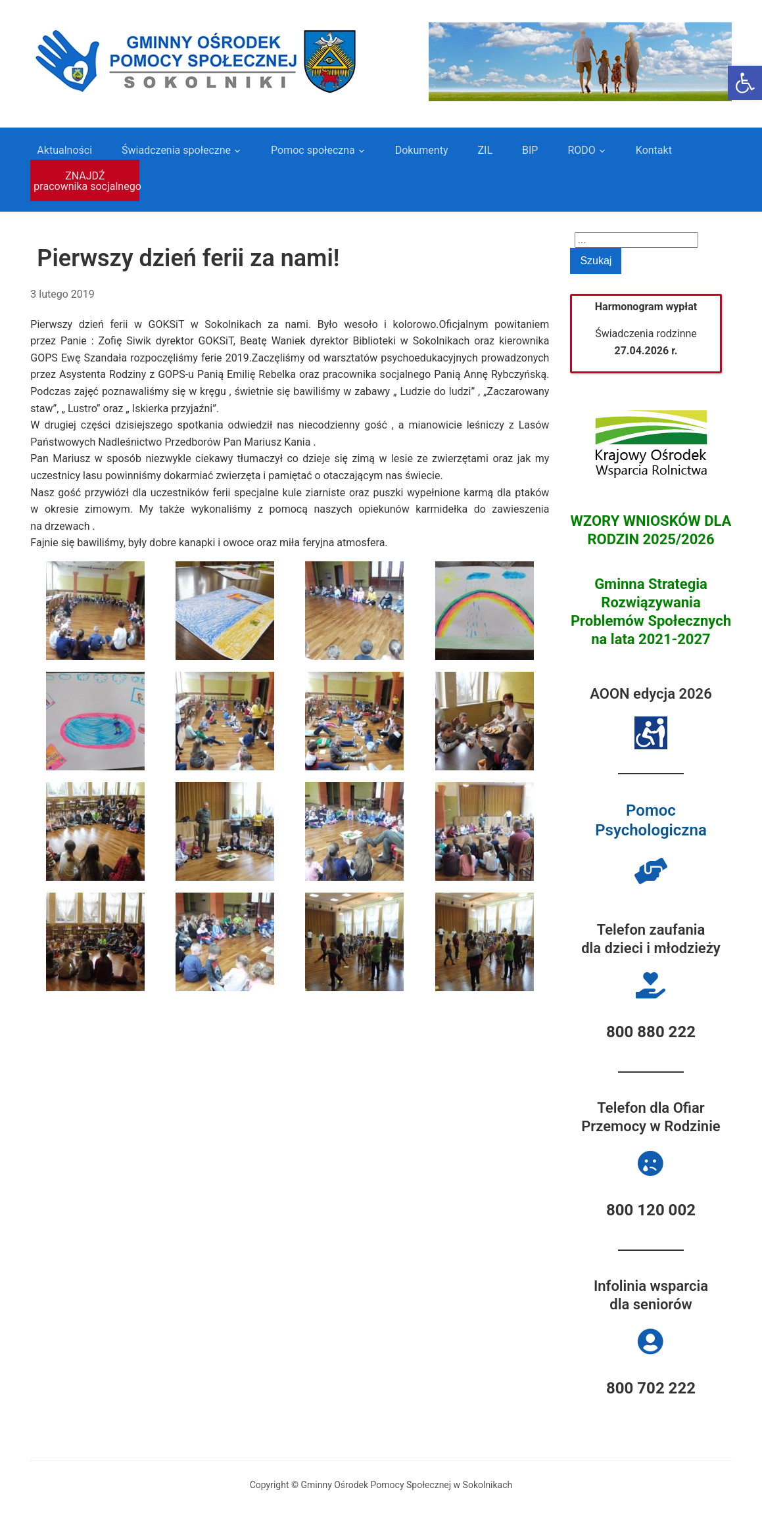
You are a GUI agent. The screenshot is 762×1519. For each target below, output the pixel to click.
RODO (581, 150)
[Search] (636, 240)
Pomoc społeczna (313, 150)
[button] (745, 83)
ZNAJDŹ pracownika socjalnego (86, 181)
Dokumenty (421, 150)
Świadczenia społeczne (176, 150)
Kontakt (654, 150)
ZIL (484, 150)
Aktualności (64, 150)
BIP (530, 150)
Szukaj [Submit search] (595, 260)
